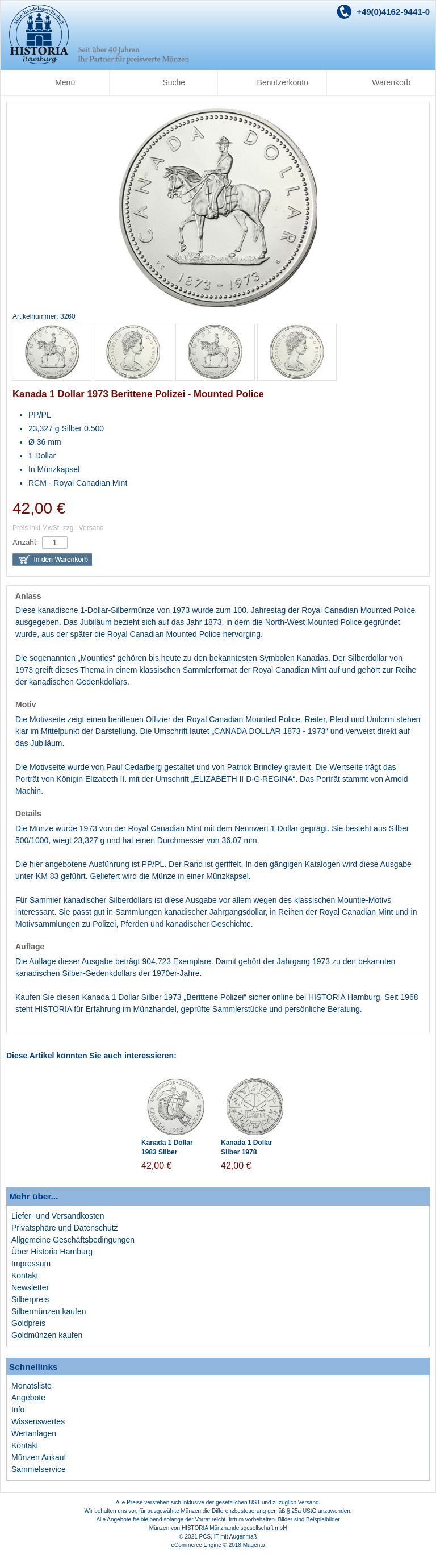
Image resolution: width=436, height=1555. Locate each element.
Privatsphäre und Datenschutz (64, 1227)
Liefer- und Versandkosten (57, 1215)
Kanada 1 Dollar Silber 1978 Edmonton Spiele (248, 1152)
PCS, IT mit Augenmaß (228, 1536)
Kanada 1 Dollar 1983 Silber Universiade (167, 1152)
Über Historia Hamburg (52, 1251)
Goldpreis (28, 1323)
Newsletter (30, 1287)
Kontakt (24, 1275)
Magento (254, 1545)
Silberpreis (30, 1299)
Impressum (31, 1263)
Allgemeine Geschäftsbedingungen (73, 1239)
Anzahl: (25, 542)
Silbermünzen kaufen (48, 1311)
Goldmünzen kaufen (46, 1335)
